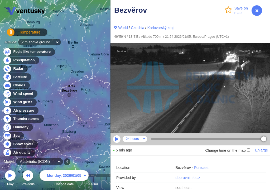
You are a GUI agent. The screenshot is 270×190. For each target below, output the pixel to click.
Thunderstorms (23, 119)
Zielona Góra (98, 55)
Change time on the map (227, 150)
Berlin (73, 43)
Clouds (16, 85)
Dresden (77, 72)
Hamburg (32, 23)
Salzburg (69, 132)
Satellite (17, 77)
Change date (64, 179)
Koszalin (106, 10)
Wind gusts (19, 102)
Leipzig (61, 66)
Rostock (57, 12)
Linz (84, 123)
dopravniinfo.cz (187, 177)
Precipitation (21, 60)
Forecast (201, 167)
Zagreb (104, 167)
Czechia (137, 28)
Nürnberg (45, 102)
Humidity (17, 127)
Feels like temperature (29, 52)
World (123, 28)
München (51, 126)
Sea (13, 136)
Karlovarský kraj (160, 28)
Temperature (21, 34)
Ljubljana (87, 163)
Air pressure (20, 111)
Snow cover (20, 144)
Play (10, 179)
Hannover (29, 46)
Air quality (19, 152)
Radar (15, 69)
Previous (28, 179)
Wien (109, 125)
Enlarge (261, 150)
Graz (98, 145)
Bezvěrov (69, 91)
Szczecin (87, 25)
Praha (85, 90)
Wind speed (20, 94)
